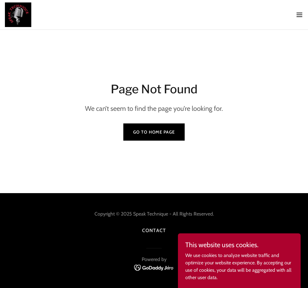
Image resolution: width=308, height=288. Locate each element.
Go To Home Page (154, 132)
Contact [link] (154, 230)
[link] (18, 14)
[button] (299, 15)
